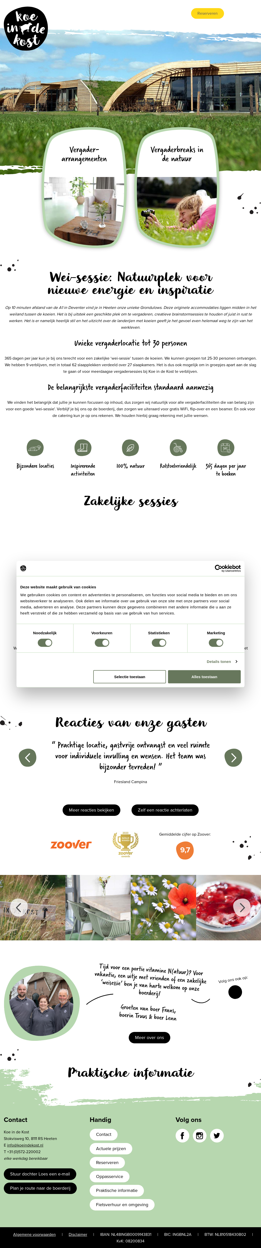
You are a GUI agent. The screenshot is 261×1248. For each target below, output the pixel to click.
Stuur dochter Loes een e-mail (40, 1174)
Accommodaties (89, 13)
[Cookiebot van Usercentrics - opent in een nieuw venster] (218, 568)
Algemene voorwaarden (34, 1234)
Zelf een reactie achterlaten (165, 810)
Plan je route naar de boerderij (40, 1188)
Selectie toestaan (129, 677)
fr (254, 13)
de (248, 13)
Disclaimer (78, 1234)
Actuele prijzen (111, 1148)
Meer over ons (149, 1037)
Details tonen (219, 661)
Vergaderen (154, 13)
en (240, 13)
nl (232, 13)
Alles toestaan (204, 677)
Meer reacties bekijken (91, 810)
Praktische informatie (117, 1190)
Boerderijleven (123, 13)
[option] (130, 765)
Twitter (217, 1135)
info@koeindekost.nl (25, 1145)
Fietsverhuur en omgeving (122, 1204)
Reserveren (207, 13)
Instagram (200, 1135)
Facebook (235, 992)
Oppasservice (109, 1176)
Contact (178, 13)
